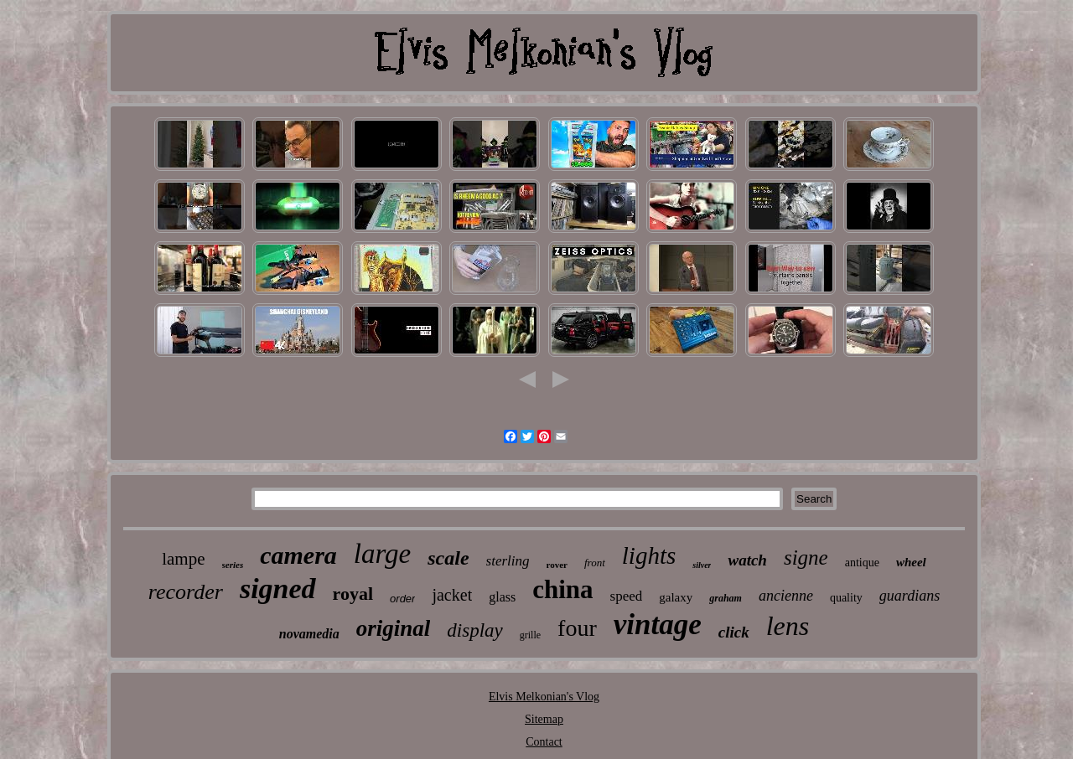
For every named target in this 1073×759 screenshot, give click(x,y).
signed (278, 588)
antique (862, 562)
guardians (909, 595)
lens (788, 626)
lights (649, 555)
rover (557, 565)
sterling (508, 561)
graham (725, 598)
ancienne (786, 595)
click (733, 632)
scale (448, 558)
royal (353, 593)
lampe (183, 559)
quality (846, 597)
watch (747, 560)
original (393, 628)
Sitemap (544, 719)
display (474, 630)
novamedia (309, 634)
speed (626, 596)
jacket (452, 595)
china (562, 589)
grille (530, 635)
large (382, 554)
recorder (185, 592)
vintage (658, 624)
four (577, 628)
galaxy (675, 597)
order (402, 598)
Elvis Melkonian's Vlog (544, 696)
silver (701, 565)
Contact (544, 742)
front (594, 562)
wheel (911, 562)
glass (502, 597)
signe (806, 557)
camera (298, 555)
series (233, 565)
